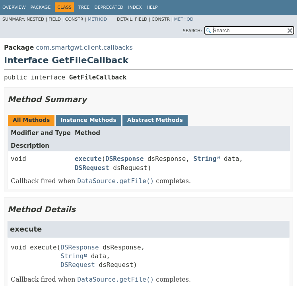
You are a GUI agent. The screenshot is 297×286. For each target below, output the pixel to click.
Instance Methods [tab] (88, 120)
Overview (14, 7)
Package (41, 7)
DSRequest (92, 168)
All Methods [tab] (31, 120)
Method (97, 19)
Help (152, 7)
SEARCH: (192, 30)
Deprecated (108, 7)
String (205, 158)
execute (88, 158)
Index (135, 7)
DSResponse (124, 158)
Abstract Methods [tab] (155, 120)
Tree (83, 7)
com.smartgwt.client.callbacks (84, 47)
